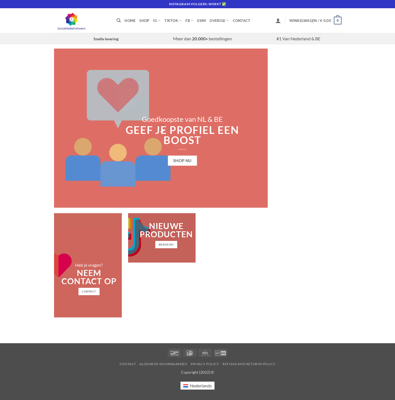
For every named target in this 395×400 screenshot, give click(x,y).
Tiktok (173, 20)
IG (156, 20)
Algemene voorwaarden (163, 364)
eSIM (201, 20)
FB (189, 20)
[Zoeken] (119, 20)
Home (130, 20)
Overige (219, 20)
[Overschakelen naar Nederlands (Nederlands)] (197, 386)
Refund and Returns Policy (248, 364)
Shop (144, 20)
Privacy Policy (205, 364)
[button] (278, 21)
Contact (241, 20)
